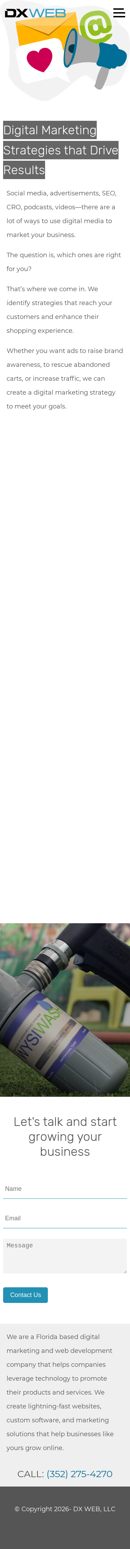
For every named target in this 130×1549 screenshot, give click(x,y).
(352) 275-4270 (79, 1474)
